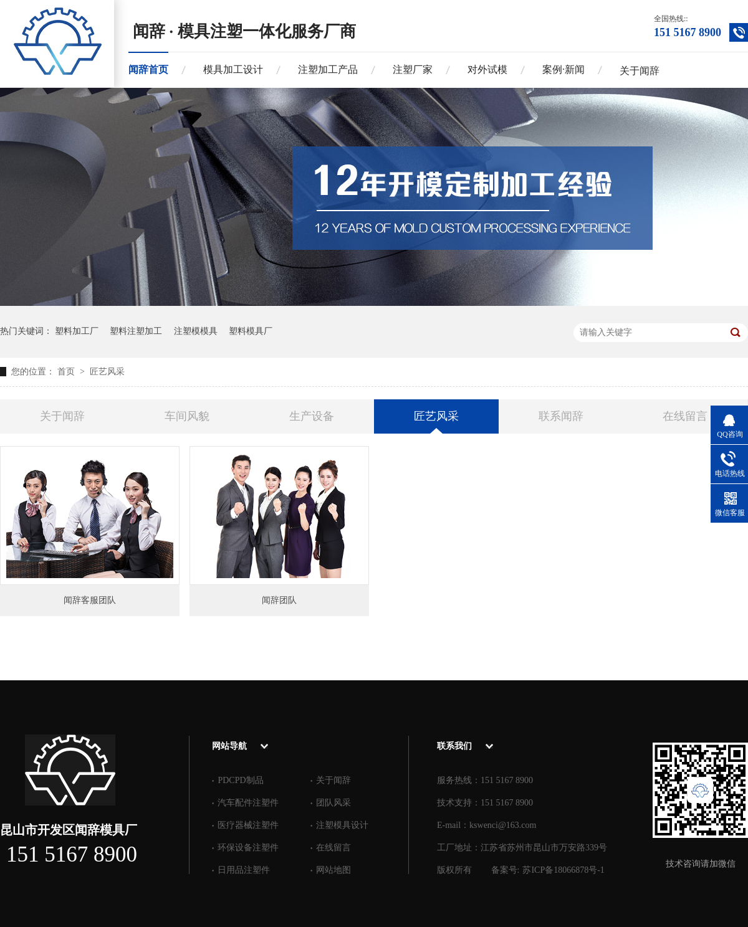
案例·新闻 (563, 69)
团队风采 (333, 802)
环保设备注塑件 (248, 847)
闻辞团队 (279, 600)
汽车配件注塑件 (248, 802)
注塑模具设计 (342, 825)
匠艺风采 (107, 371)
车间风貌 (187, 416)
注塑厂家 (413, 69)
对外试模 (487, 69)
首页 (67, 371)
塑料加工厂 (76, 331)
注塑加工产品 (328, 69)
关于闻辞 (639, 70)
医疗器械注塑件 (248, 825)
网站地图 (333, 870)
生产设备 (311, 416)
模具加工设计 (233, 69)
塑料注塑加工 (136, 331)
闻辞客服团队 (90, 600)
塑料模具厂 (250, 331)
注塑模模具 (196, 331)
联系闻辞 (561, 416)
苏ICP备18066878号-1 (563, 870)
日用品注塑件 (244, 870)
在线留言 (685, 416)
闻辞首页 (148, 69)
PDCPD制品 (240, 780)
